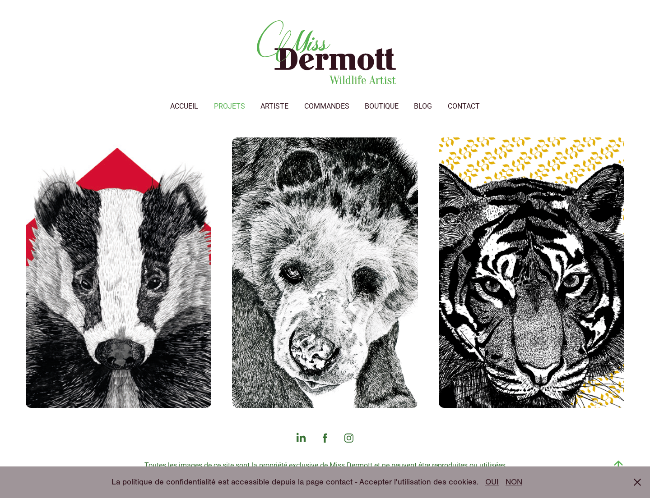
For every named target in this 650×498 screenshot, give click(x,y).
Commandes (326, 105)
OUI (492, 482)
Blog (423, 105)
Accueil (184, 105)
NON (514, 482)
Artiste (274, 105)
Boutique (382, 105)
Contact (464, 105)
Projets (229, 105)
